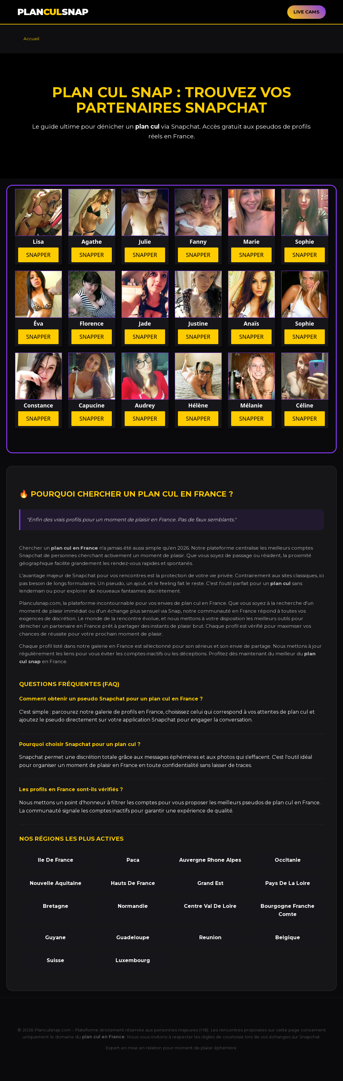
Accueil (31, 38)
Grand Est (210, 883)
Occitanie (288, 860)
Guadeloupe (132, 937)
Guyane (55, 937)
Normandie (133, 906)
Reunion (210, 937)
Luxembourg (133, 960)
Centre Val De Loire (210, 906)
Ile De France (55, 860)
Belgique (287, 937)
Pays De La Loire (287, 883)
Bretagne (55, 906)
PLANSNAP (52, 11)
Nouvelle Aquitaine (55, 883)
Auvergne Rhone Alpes (210, 860)
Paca (133, 860)
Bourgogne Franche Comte (287, 910)
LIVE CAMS (307, 12)
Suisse (55, 960)
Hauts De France (133, 883)
